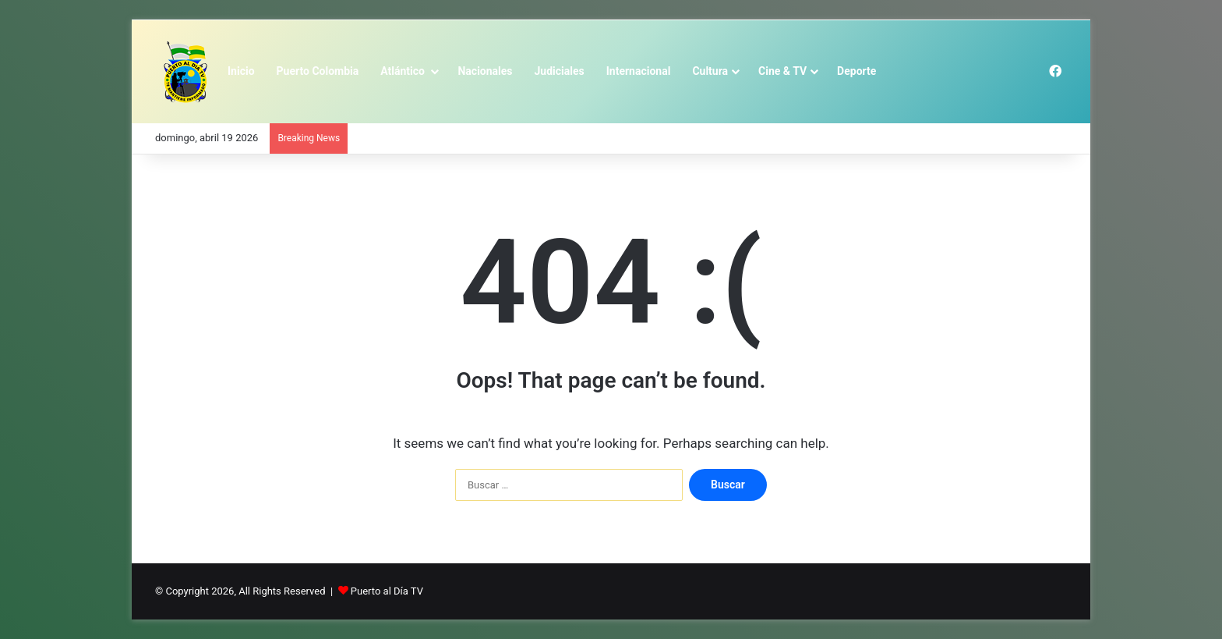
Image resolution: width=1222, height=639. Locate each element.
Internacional (638, 71)
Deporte (856, 71)
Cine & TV (782, 71)
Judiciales (560, 71)
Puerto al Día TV (387, 591)
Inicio (241, 71)
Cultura (710, 71)
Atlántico (403, 71)
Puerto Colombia (318, 71)
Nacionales (484, 71)
